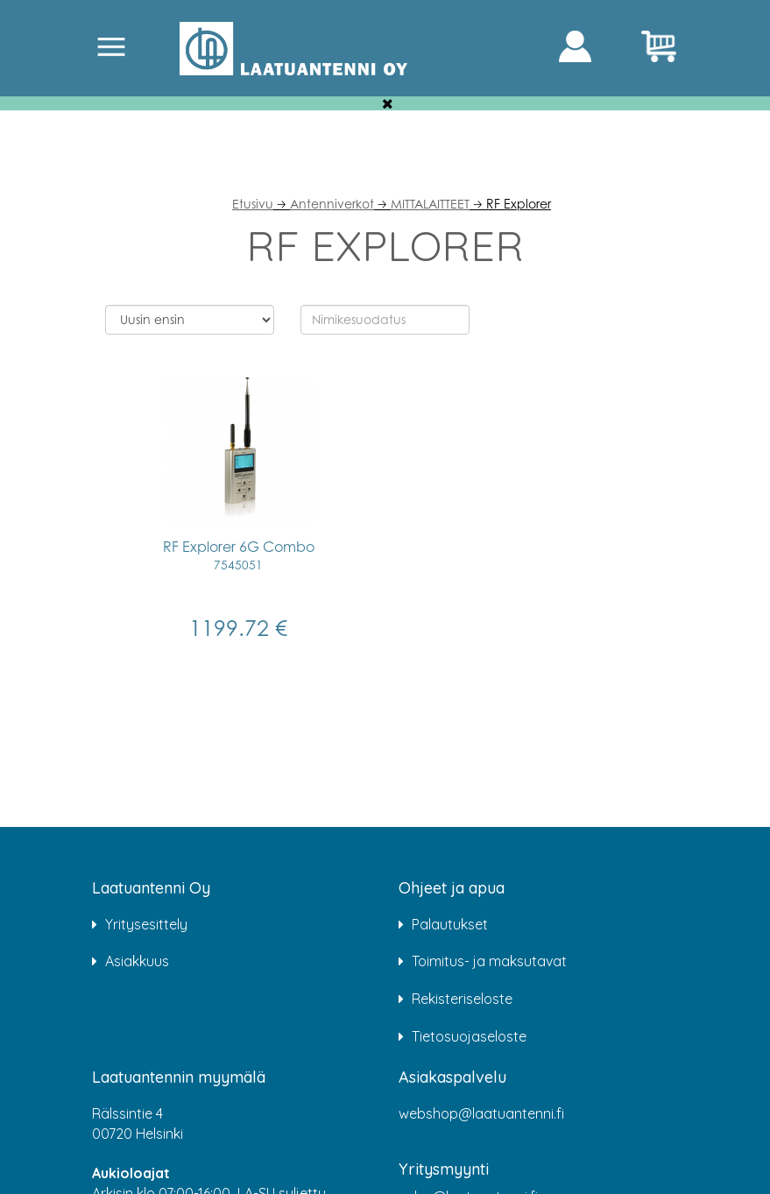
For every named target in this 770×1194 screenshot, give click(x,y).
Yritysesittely (146, 924)
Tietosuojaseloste (469, 1036)
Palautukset (450, 924)
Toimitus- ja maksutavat (489, 961)
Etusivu (252, 203)
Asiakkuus (137, 961)
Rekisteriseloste (462, 998)
